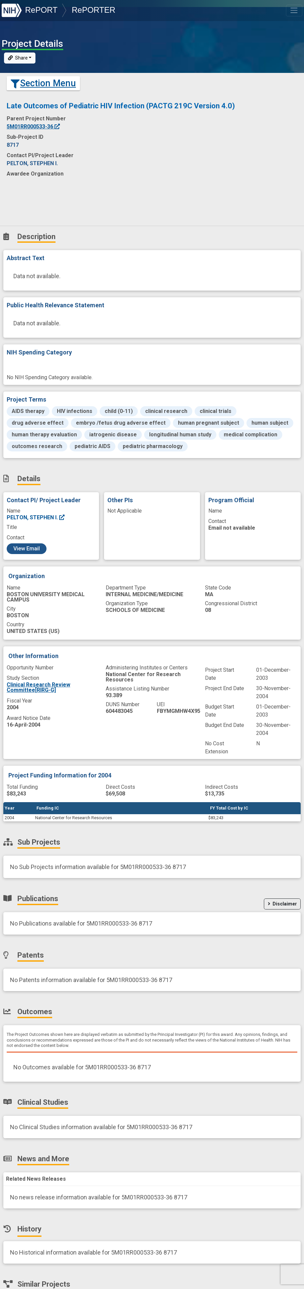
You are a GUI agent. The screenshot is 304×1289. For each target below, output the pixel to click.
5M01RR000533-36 (34, 126)
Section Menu (43, 83)
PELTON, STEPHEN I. (36, 517)
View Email (26, 548)
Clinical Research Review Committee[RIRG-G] (38, 687)
